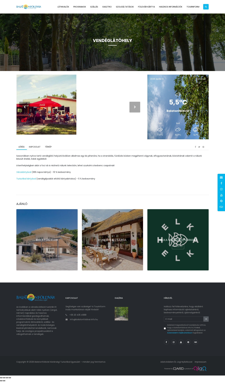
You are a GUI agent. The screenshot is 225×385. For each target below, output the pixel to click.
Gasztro (107, 6)
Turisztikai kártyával (26, 183)
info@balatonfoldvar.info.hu (84, 322)
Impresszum (200, 365)
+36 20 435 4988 (77, 318)
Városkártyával (23, 176)
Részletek (47, 251)
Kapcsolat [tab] (34, 151)
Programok (79, 6)
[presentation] (24, 109)
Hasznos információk (170, 6)
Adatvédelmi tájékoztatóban (179, 336)
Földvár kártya (146, 6)
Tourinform (193, 6)
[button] (206, 6)
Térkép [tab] (48, 151)
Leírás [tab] (22, 151)
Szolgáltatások (125, 6)
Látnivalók (63, 6)
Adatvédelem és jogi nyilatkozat (175, 365)
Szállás (94, 6)
